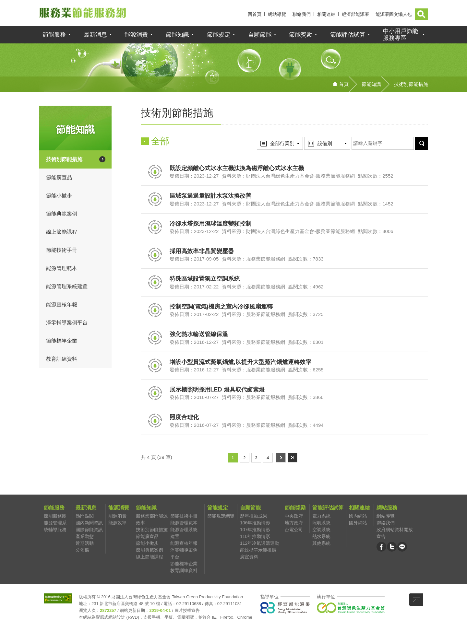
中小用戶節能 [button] (400, 35)
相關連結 (326, 14)
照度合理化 (184, 418)
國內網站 (358, 516)
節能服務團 (55, 516)
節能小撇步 (59, 196)
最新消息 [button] (95, 35)
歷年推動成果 (253, 516)
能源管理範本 (61, 269)
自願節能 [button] (259, 35)
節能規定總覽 (220, 516)
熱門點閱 (85, 516)
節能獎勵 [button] (300, 35)
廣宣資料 (249, 557)
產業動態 (85, 537)
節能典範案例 (61, 214)
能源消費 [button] (136, 35)
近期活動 (85, 543)
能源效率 (117, 523)
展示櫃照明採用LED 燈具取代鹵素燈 (217, 390)
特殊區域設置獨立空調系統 (205, 279)
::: (243, 14)
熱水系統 (321, 537)
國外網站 (358, 523)
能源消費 (117, 516)
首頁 (344, 85)
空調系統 (321, 530)
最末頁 (292, 458)
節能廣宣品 (59, 178)
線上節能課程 (61, 232)
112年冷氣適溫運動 (259, 543)
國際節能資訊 (89, 530)
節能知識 (371, 85)
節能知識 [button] (177, 35)
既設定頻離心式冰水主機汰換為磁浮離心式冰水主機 (237, 169)
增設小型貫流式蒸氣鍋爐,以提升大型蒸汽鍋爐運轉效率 (240, 362)
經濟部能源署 (355, 14)
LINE (402, 548)
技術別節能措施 (64, 160)
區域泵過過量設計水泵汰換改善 (210, 196)
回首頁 (254, 14)
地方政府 (294, 523)
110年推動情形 (255, 537)
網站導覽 (277, 14)
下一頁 (280, 458)
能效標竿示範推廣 (258, 550)
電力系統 (321, 516)
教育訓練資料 (61, 359)
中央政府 (294, 516)
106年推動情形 (255, 523)
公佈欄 (82, 550)
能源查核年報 (61, 305)
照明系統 (321, 523)
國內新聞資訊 (89, 523)
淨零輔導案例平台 (67, 323)
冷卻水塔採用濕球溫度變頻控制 (210, 224)
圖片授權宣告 (187, 611)
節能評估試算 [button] (347, 35)
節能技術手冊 (61, 250)
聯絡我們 (302, 14)
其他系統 (321, 543)
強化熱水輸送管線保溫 (199, 335)
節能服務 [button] (54, 35)
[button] (421, 14)
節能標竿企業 (61, 341)
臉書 (381, 548)
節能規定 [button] (218, 35)
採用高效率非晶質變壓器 (202, 252)
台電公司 (294, 530)
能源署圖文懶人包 (394, 14)
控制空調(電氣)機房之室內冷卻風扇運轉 (221, 307)
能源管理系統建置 (67, 287)
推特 (392, 548)
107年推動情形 (255, 530)
